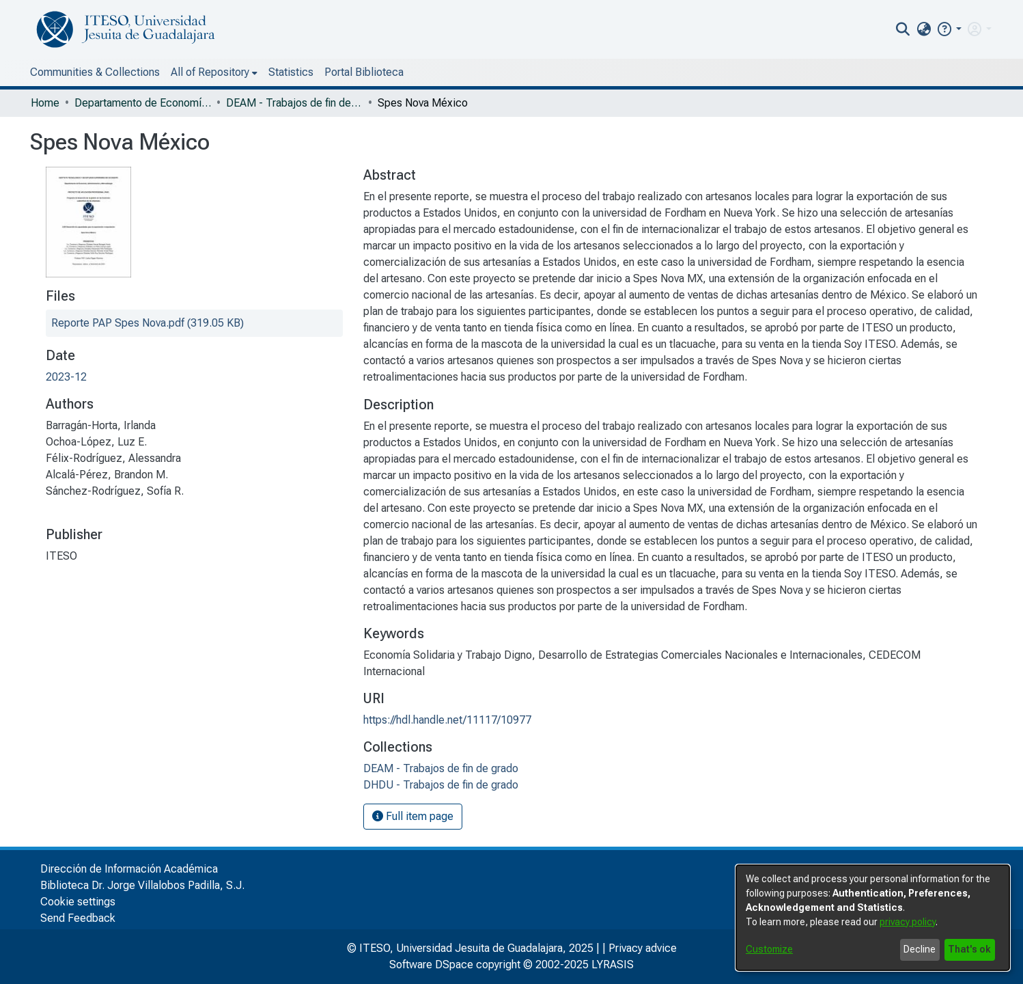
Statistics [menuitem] (290, 72)
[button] (949, 29)
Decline (919, 949)
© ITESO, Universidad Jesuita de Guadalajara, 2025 (470, 948)
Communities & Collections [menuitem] (95, 72)
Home (45, 102)
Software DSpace (431, 964)
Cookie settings (77, 901)
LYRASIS (612, 964)
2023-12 (66, 376)
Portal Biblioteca (364, 72)
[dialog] (872, 917)
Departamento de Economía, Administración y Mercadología (142, 102)
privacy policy (908, 921)
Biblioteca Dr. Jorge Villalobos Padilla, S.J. (142, 885)
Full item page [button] (412, 816)
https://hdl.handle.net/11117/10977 (447, 719)
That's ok (969, 949)
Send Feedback (77, 918)
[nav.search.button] (903, 29)
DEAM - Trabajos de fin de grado (294, 102)
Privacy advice (642, 948)
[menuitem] (923, 29)
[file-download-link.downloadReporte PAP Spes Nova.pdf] (147, 322)
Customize (769, 949)
